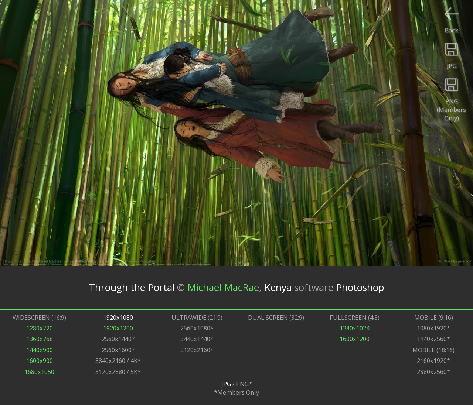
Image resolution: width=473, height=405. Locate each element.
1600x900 (39, 360)
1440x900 (39, 350)
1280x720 (39, 328)
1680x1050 (39, 371)
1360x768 (39, 338)
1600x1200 (355, 338)
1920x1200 (118, 328)
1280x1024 (355, 328)
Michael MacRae (223, 287)
